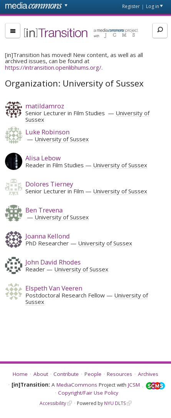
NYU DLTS (115, 403)
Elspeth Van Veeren (53, 288)
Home (20, 374)
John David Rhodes (53, 262)
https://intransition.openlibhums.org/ (53, 67)
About (40, 374)
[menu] (12, 30)
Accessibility (53, 403)
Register (131, 6)
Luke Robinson (47, 131)
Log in (152, 6)
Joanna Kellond (47, 236)
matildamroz (44, 105)
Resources (119, 374)
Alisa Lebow (43, 157)
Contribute (66, 374)
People (93, 374)
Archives (148, 374)
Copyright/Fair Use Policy (88, 392)
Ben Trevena (44, 210)
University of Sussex (62, 139)
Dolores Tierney (49, 184)
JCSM (134, 384)
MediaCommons (76, 384)
